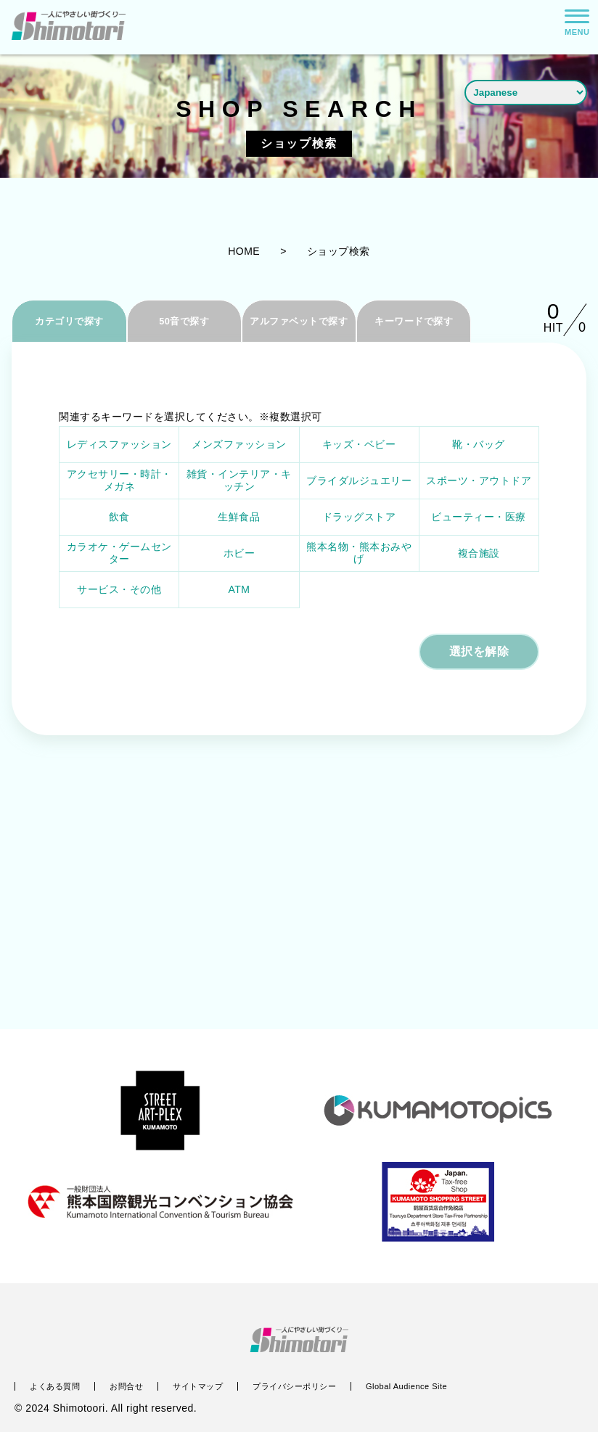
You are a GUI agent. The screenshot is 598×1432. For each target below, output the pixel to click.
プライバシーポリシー (294, 1386)
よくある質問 (55, 1386)
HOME (244, 251)
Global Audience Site (406, 1386)
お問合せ (126, 1386)
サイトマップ (198, 1386)
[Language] (525, 92)
